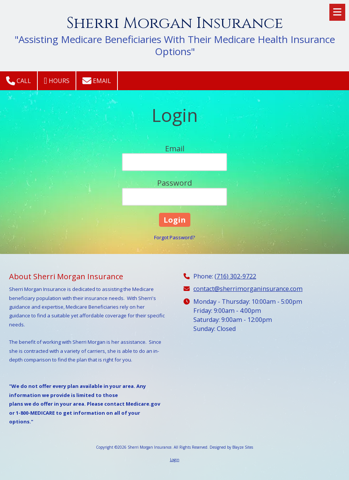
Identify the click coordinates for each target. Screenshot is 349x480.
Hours (56, 80)
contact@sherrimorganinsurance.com (248, 289)
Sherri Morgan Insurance (174, 23)
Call (18, 80)
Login (174, 459)
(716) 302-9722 (235, 276)
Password (174, 183)
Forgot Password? (174, 237)
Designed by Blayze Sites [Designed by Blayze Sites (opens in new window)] (231, 447)
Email (96, 80)
